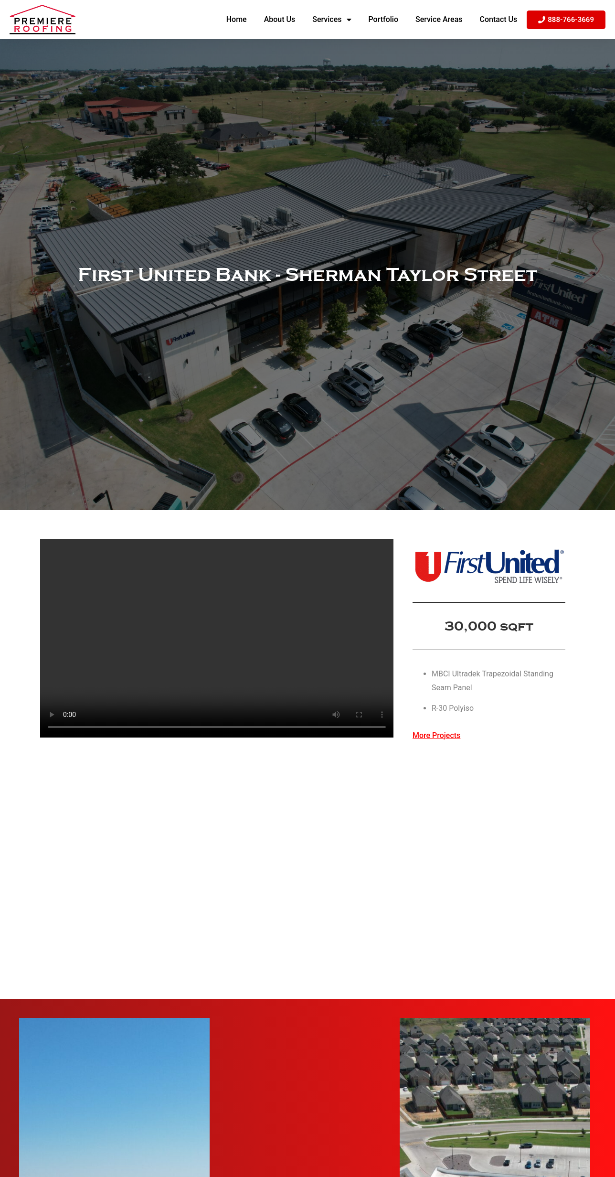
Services (331, 19)
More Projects (436, 735)
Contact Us (499, 19)
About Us (280, 19)
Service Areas (439, 19)
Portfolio (384, 19)
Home (236, 19)
